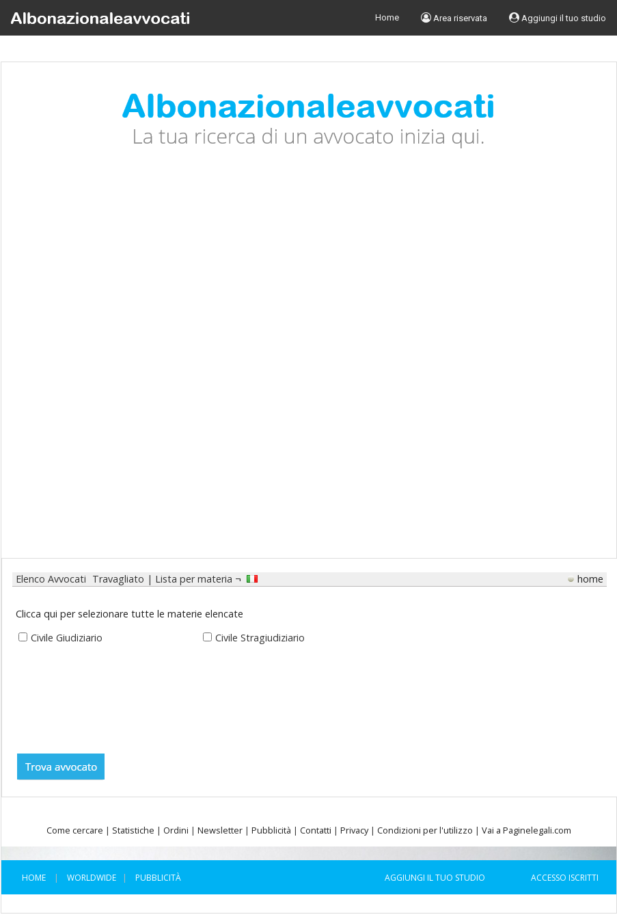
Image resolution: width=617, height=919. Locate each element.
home (590, 578)
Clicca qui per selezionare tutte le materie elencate (129, 613)
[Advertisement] (165, 364)
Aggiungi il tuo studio (557, 17)
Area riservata (454, 17)
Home (387, 17)
